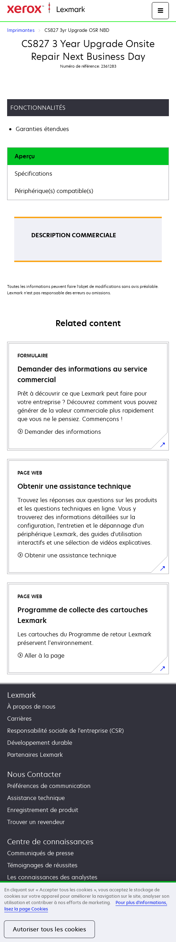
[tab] (88, 156)
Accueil (93, 9)
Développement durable (39, 743)
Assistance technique (36, 798)
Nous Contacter (34, 774)
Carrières (19, 718)
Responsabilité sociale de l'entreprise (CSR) (65, 730)
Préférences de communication (49, 786)
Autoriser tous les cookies (49, 929)
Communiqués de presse (40, 853)
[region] (88, 911)
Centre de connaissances (50, 841)
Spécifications (33, 173)
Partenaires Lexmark (35, 755)
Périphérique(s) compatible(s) (54, 191)
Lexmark (21, 695)
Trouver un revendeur (36, 822)
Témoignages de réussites (42, 865)
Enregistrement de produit (42, 810)
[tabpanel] (88, 242)
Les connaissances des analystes (52, 877)
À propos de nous (31, 706)
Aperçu (25, 156)
